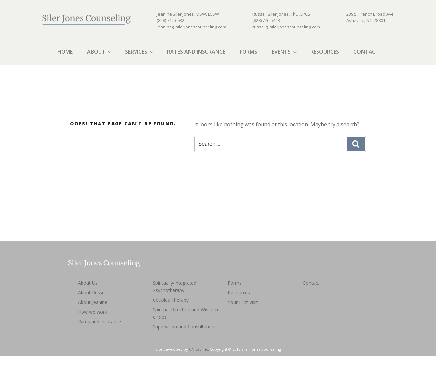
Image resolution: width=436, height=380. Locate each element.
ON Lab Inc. (199, 349)
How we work (92, 312)
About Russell (92, 292)
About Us (88, 283)
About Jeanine (92, 302)
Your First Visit (243, 302)
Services (139, 51)
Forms (248, 51)
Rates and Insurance (196, 51)
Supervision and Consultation (183, 326)
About (99, 51)
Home (65, 51)
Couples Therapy (171, 300)
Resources (324, 51)
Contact (366, 51)
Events (285, 51)
